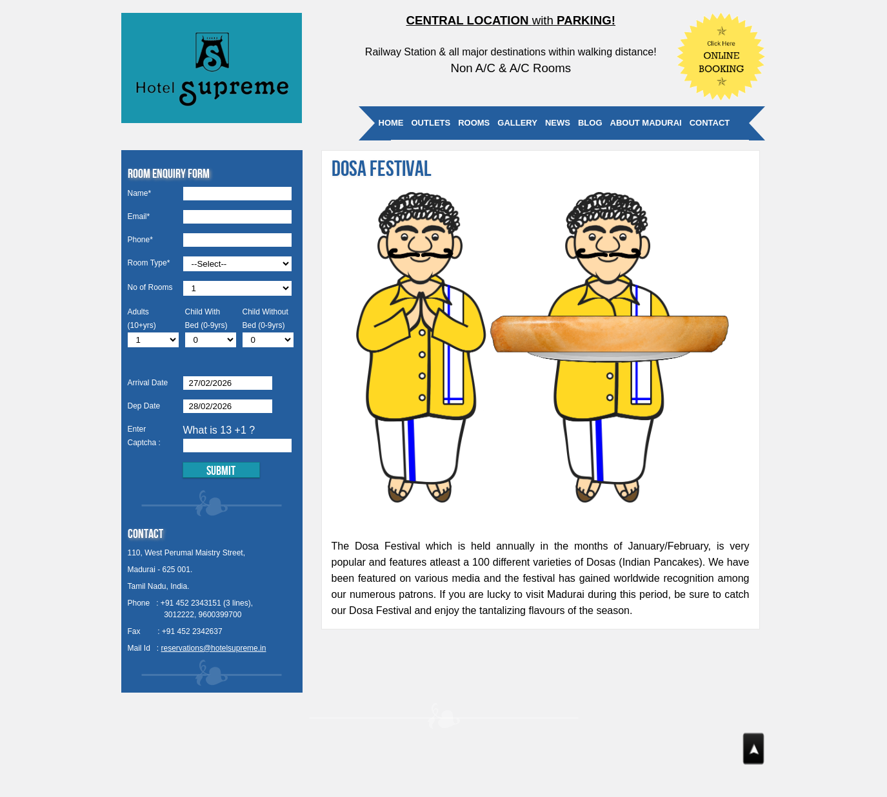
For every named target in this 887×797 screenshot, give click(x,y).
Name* (140, 193)
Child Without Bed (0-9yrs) (265, 318)
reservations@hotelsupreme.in (213, 648)
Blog (590, 123)
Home (391, 123)
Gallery (517, 123)
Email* (139, 216)
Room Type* (149, 262)
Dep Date (144, 405)
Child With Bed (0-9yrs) (206, 318)
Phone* (140, 239)
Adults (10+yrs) (142, 318)
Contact (710, 123)
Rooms (474, 123)
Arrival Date (148, 382)
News (557, 123)
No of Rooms (150, 287)
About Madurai (646, 123)
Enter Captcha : (144, 436)
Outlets (431, 123)
